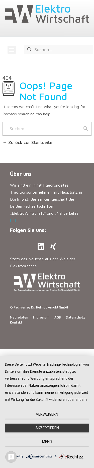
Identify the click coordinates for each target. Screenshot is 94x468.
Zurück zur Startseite (27, 142)
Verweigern (47, 414)
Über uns (21, 174)
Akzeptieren (47, 428)
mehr (47, 441)
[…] (13, 220)
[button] (12, 50)
